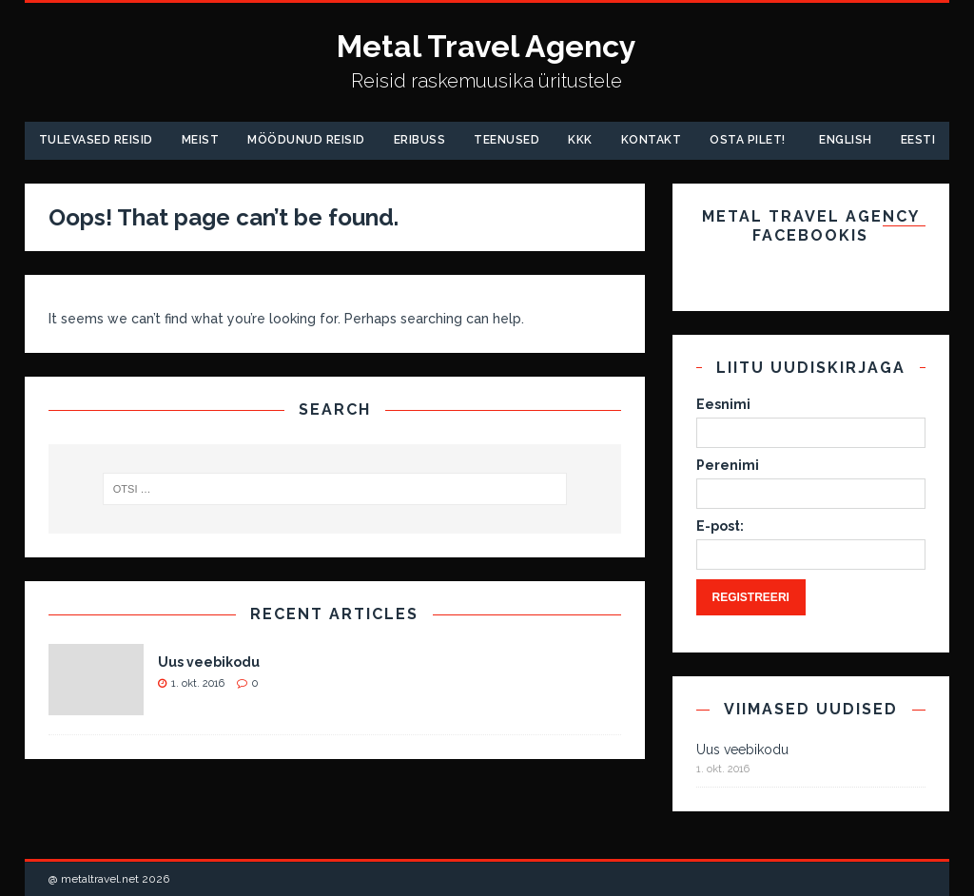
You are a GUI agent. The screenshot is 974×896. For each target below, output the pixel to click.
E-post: (720, 526)
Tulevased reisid (96, 139)
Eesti (918, 139)
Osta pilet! (748, 139)
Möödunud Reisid (306, 139)
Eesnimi (723, 404)
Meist (201, 139)
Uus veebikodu (209, 662)
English (845, 139)
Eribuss (420, 139)
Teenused (506, 139)
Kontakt (651, 139)
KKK (580, 139)
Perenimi (727, 465)
